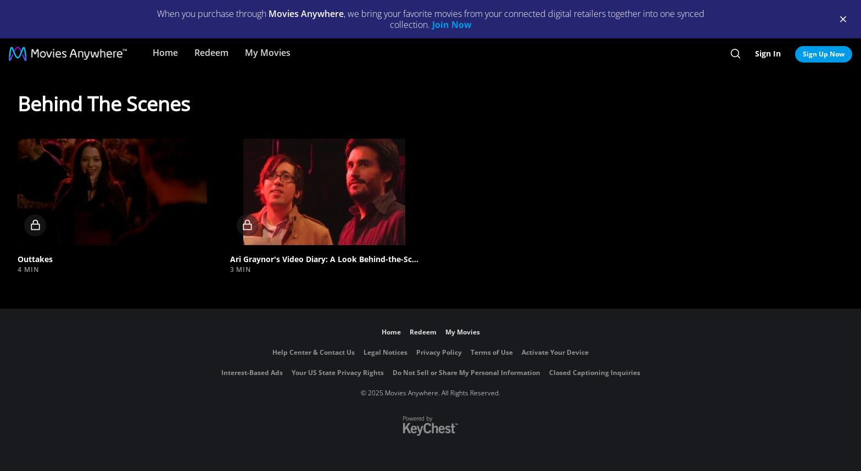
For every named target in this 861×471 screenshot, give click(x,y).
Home (165, 53)
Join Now (452, 25)
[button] (112, 192)
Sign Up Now (824, 54)
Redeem (211, 53)
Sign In (768, 53)
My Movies (267, 53)
